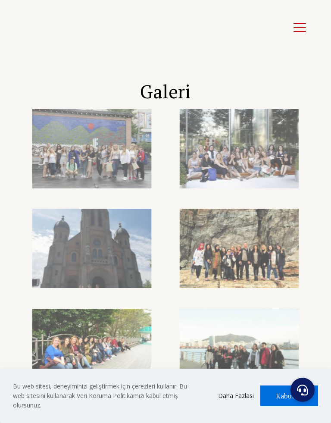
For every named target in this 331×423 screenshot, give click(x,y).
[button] (302, 390)
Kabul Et (289, 396)
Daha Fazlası (236, 396)
